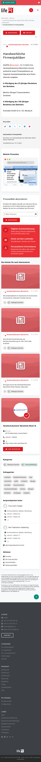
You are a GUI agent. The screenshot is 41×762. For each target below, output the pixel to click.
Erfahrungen (5, 656)
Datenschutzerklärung (9, 718)
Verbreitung (5, 676)
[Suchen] (31, 10)
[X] (10, 737)
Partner (4, 659)
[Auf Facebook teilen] (10, 126)
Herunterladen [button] (10, 562)
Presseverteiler (6, 701)
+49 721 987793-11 (10, 623)
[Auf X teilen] (15, 126)
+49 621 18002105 (13, 514)
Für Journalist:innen (8, 653)
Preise (3, 684)
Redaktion (4, 681)
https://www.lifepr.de (11, 629)
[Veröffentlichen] (36, 596)
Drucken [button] (8, 556)
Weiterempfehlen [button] (11, 565)
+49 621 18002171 (13, 535)
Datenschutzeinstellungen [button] (10, 721)
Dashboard (5, 673)
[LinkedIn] (4, 737)
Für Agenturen (6, 650)
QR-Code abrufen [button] (11, 559)
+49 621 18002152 (13, 517)
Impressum (5, 729)
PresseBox (5, 732)
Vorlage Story (6, 704)
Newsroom (5, 670)
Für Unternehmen (7, 647)
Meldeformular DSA (8, 724)
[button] (5, 302)
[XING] (12, 737)
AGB (2, 715)
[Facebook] (2, 737)
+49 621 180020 (11, 437)
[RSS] (7, 737)
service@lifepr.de (14, 591)
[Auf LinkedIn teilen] (25, 126)
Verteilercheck (6, 687)
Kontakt (27, 33)
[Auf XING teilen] (20, 126)
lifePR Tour (8, 2)
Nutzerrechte (5, 727)
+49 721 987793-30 (10, 621)
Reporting (4, 678)
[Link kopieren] (5, 126)
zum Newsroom (13, 449)
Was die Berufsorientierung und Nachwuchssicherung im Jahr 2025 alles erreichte (17, 341)
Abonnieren (11, 33)
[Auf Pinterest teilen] (30, 126)
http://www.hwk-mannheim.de (16, 443)
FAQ (2, 690)
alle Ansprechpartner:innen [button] (14, 545)
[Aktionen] (36, 37)
